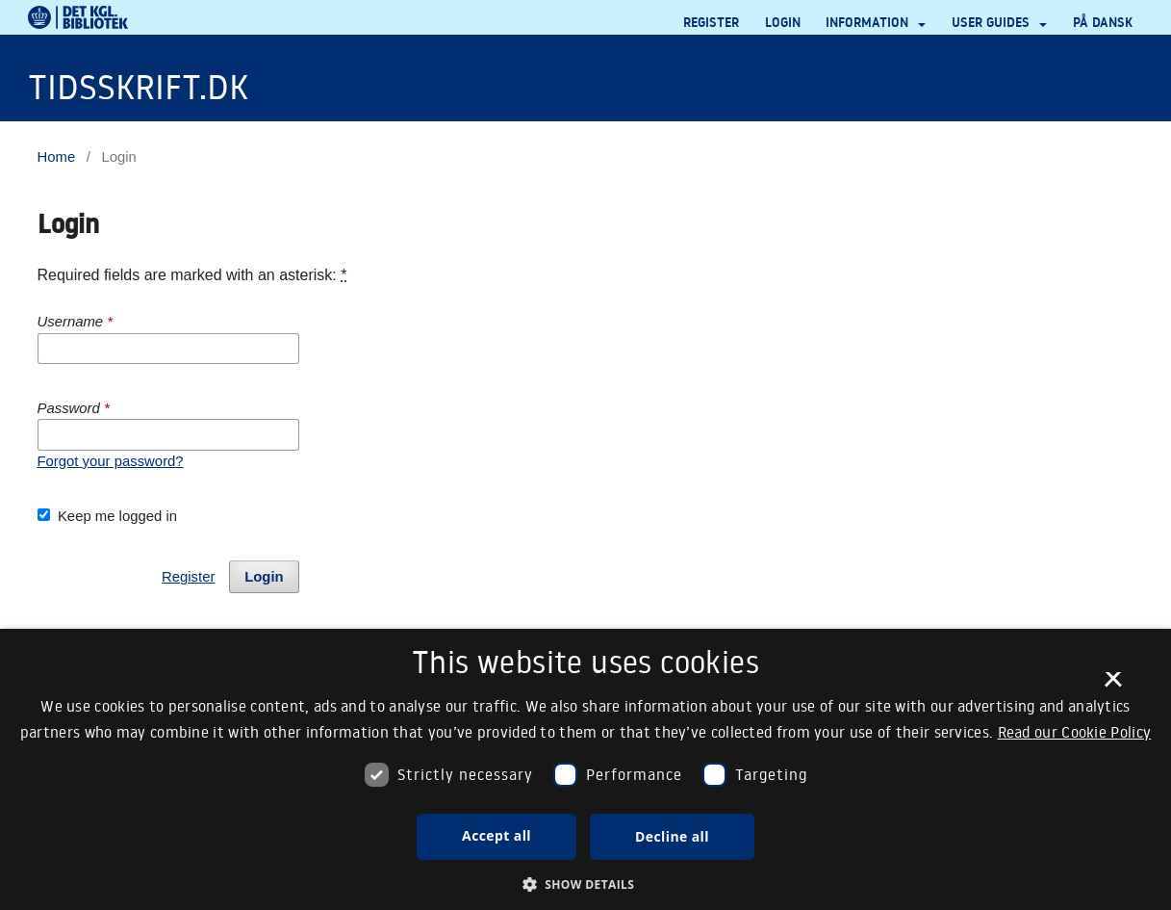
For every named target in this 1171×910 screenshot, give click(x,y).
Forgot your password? (111, 461)
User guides (992, 22)
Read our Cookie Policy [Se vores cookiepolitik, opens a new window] (1075, 731)
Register (711, 22)
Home (57, 157)
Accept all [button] (496, 835)
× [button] (1113, 685)
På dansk (1103, 22)
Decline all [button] (672, 836)
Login (783, 22)
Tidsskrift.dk (138, 86)
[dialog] (585, 769)
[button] (586, 885)
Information (869, 22)
